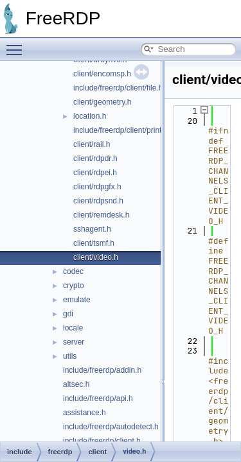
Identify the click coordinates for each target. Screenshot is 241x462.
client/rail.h (91, 144)
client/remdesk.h (101, 214)
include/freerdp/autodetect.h (111, 426)
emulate (77, 299)
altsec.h (76, 384)
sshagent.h (92, 229)
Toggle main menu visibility (17, 44)
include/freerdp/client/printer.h (123, 130)
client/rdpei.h (95, 172)
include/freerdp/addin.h (102, 370)
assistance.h (84, 412)
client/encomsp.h (102, 73)
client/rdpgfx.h (97, 186)
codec (73, 271)
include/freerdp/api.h (98, 398)
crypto (73, 285)
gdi (68, 313)
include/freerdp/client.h (102, 440)
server (73, 342)
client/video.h (95, 257)
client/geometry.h (102, 102)
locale (73, 327)
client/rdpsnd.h (98, 200)
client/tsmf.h (93, 243)
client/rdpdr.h (95, 158)
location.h (89, 116)
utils (69, 356)
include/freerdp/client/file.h (118, 87)
